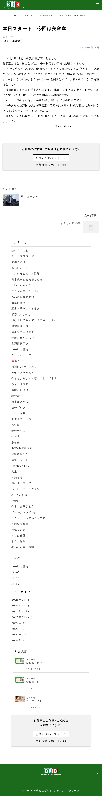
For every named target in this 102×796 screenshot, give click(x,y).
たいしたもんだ (21, 285)
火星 (14, 471)
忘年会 (15, 442)
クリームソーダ (21, 355)
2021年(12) (19, 640)
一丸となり (18, 413)
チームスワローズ (22, 256)
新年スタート (20, 460)
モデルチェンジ (21, 419)
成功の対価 (18, 262)
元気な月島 (18, 529)
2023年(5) (18, 629)
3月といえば (19, 494)
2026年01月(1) (22, 599)
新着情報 (29, 15)
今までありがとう (22, 506)
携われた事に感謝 (22, 547)
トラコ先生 (18, 541)
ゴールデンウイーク (24, 512)
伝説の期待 (18, 302)
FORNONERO (20, 465)
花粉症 (15, 500)
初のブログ (18, 407)
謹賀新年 (17, 396)
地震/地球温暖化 (22, 448)
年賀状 (15, 436)
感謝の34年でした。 (24, 366)
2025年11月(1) (22, 605)
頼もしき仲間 (20, 384)
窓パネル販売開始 (22, 297)
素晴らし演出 (20, 390)
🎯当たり (17, 361)
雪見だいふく (20, 268)
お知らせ (17, 477)
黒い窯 (15, 425)
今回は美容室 (46, 15)
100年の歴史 (19, 349)
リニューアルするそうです (28, 518)
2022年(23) (19, 634)
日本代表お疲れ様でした (27, 279)
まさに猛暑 (18, 535)
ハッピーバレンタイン (25, 489)
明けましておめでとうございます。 (33, 320)
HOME (14, 15)
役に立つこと (20, 250)
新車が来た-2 (20, 401)
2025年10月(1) (22, 611)
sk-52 (15, 583)
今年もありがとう (22, 372)
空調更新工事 (20, 343)
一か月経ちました (22, 337)
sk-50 (15, 578)
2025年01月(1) (22, 617)
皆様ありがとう (21, 454)
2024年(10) (19, 623)
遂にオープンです (22, 483)
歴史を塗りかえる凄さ (25, 308)
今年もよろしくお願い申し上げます (34, 378)
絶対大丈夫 (18, 431)
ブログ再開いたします (25, 291)
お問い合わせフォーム (51, 158)
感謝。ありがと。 (22, 314)
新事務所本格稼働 (22, 331)
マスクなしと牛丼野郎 (25, 273)
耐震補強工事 (20, 326)
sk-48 (15, 572)
